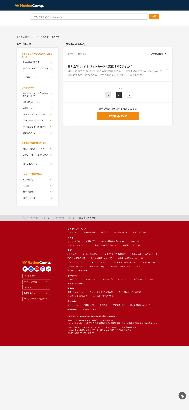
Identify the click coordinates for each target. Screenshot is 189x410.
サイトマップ (73, 305)
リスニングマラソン (76, 262)
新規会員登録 (89, 232)
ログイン (104, 232)
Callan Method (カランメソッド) (145, 254)
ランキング (72, 279)
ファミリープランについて (78, 245)
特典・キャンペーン (76, 292)
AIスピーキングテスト (151, 262)
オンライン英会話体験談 (77, 296)
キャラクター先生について (78, 283)
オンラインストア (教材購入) (114, 254)
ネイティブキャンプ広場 (120, 266)
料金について (135, 241)
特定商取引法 (118, 305)
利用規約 (103, 305)
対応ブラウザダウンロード (106, 245)
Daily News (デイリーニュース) (130, 258)
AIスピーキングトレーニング (125, 262)
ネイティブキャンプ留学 (34, 298)
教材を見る (72, 254)
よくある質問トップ (25, 36)
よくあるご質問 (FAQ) (103, 296)
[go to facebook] (31, 269)
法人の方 (27, 287)
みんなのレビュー (89, 279)
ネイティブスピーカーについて (115, 279)
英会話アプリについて (132, 245)
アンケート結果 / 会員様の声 (101, 292)
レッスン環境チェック (101, 258)
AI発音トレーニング (76, 266)
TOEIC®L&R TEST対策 (76, 258)
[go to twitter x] (25, 269)
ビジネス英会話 (30, 281)
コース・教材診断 (89, 254)
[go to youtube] (36, 269)
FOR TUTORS (139, 232)
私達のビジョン (89, 309)
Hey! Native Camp (97, 266)
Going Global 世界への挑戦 (130, 292)
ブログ (138, 266)
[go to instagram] (42, 269)
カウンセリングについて (144, 279)
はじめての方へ (74, 241)
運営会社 (89, 305)
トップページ (73, 232)
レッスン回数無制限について (112, 241)
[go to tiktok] (48, 269)
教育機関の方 (29, 293)
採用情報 (72, 309)
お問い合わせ (118, 116)
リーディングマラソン (99, 262)
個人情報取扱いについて (140, 305)
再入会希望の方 (120, 232)
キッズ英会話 (29, 276)
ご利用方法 (90, 241)
